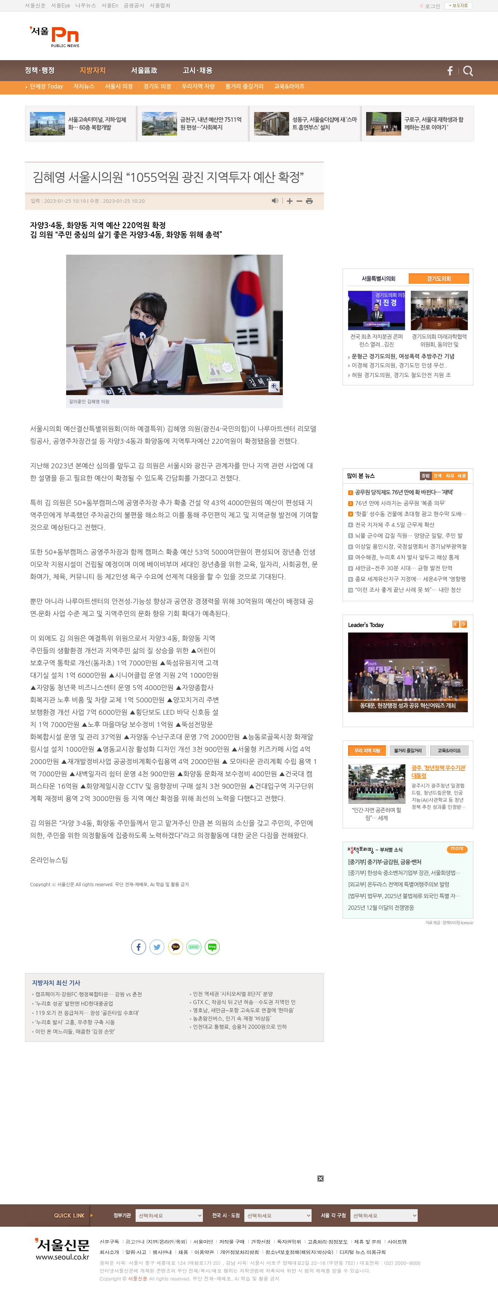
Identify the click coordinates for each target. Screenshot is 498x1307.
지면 (152, 1241)
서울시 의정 (119, 86)
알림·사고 (136, 1252)
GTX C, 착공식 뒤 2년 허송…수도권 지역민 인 (244, 1002)
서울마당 (203, 1241)
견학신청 (260, 1241)
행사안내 (162, 1252)
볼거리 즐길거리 (244, 86)
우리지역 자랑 (198, 86)
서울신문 (35, 5)
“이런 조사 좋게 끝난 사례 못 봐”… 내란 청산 (408, 590)
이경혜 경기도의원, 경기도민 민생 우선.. (400, 365)
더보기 (457, 849)
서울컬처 (160, 5)
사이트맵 (397, 1241)
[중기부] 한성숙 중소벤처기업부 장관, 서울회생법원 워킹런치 (414, 873)
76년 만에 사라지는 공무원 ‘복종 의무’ (400, 503)
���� (426, 476)
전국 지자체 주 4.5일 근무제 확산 (395, 525)
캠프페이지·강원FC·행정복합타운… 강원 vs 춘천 (88, 994)
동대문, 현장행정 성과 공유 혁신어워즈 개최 (407, 705)
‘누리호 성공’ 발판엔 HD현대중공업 (74, 1003)
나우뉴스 (85, 5)
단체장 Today (46, 86)
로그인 (433, 6)
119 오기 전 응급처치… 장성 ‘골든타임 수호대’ (87, 1013)
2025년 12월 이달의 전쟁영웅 (381, 907)
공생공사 (134, 5)
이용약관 (204, 1252)
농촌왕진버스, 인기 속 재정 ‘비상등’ (232, 1018)
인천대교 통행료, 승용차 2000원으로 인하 (240, 1027)
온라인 (166, 1241)
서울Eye (60, 5)
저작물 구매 (232, 1241)
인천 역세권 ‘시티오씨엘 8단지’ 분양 (233, 994)
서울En (110, 5)
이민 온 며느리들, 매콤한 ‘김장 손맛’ (75, 1031)
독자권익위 (289, 1241)
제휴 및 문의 (367, 1241)
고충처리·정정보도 (327, 1241)
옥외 (180, 1241)
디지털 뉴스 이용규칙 (362, 1252)
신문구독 (109, 1241)
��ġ (438, 476)
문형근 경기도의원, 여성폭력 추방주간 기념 (403, 356)
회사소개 (109, 1252)
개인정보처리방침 (239, 1252)
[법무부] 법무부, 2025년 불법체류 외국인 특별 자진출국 (409, 896)
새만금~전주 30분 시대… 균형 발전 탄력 (404, 568)
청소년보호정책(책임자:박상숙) (299, 1252)
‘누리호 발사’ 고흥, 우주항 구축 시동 (75, 1022)
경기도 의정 (157, 86)
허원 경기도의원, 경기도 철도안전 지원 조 (401, 375)
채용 (183, 1252)
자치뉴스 (84, 86)
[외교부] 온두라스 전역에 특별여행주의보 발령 (398, 884)
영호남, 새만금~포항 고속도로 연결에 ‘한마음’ (243, 1010)
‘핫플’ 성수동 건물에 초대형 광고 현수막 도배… (411, 514)
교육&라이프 (289, 86)
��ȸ (462, 476)
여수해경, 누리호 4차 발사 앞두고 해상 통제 (407, 557)
